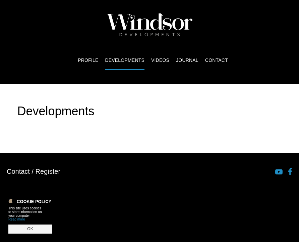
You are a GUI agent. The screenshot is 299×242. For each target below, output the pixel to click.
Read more (16, 219)
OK (30, 229)
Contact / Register (33, 171)
